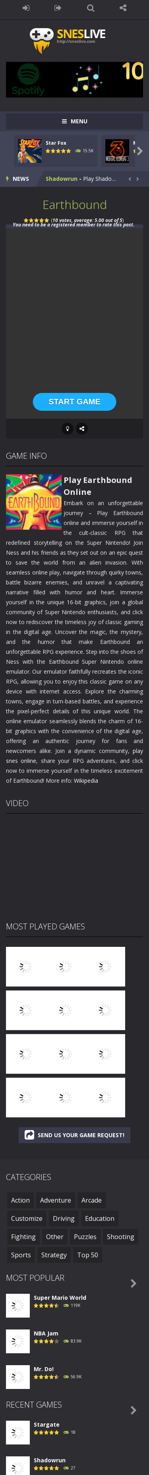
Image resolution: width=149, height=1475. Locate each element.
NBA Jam (46, 1333)
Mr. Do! (44, 1369)
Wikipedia (86, 780)
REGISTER (58, 8)
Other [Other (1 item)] (55, 1236)
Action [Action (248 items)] (20, 1200)
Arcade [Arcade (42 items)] (91, 1200)
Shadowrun (61, 178)
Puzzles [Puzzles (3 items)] (85, 1236)
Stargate (47, 1424)
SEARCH (91, 8)
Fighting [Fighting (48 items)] (23, 1236)
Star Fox (56, 143)
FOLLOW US (123, 8)
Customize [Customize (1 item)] (27, 1218)
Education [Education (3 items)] (99, 1218)
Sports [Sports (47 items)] (21, 1255)
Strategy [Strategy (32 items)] (54, 1255)
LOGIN (26, 8)
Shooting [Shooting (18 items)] (120, 1236)
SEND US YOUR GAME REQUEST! (74, 1134)
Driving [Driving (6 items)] (64, 1218)
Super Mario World (60, 1297)
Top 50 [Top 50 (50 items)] (87, 1255)
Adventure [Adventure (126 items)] (55, 1200)
